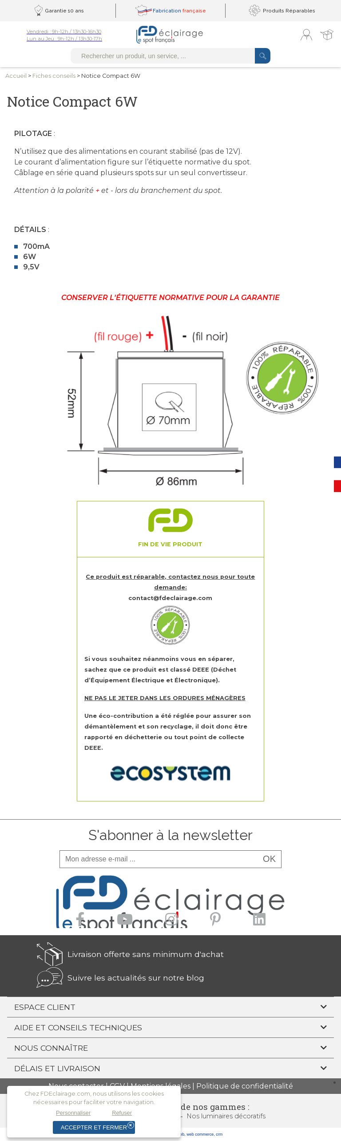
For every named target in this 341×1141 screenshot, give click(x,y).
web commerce (200, 1134)
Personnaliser (73, 1112)
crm (219, 1134)
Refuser (122, 1112)
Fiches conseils (53, 75)
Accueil (16, 75)
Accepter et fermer (94, 1127)
